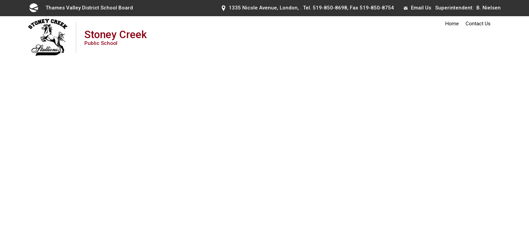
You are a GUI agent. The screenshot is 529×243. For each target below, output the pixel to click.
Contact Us (478, 24)
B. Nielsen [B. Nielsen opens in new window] (488, 8)
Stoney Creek (115, 37)
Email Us (417, 8)
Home (452, 24)
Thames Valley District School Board (80, 7)
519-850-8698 (330, 8)
